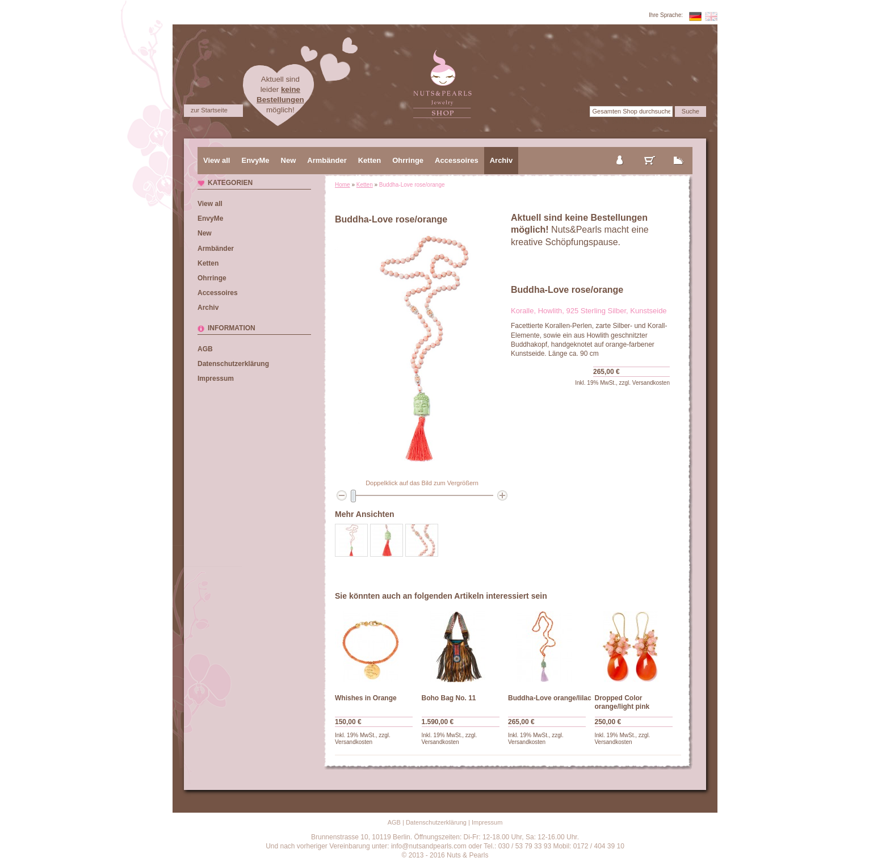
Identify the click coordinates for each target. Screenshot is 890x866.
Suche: (577, 111)
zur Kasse (678, 151)
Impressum (216, 378)
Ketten (364, 185)
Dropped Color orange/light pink (622, 702)
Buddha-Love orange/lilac (549, 698)
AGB (205, 349)
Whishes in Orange (366, 698)
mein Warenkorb (650, 151)
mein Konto (620, 151)
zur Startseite (209, 110)
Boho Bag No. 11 (449, 698)
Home (342, 185)
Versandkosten (651, 383)
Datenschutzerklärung (233, 364)
